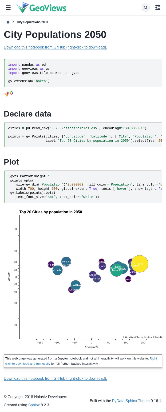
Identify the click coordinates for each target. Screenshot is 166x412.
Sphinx (34, 405)
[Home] (8, 22)
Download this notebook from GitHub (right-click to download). (55, 47)
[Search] (146, 8)
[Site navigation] (8, 8)
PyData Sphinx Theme (131, 401)
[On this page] (158, 8)
